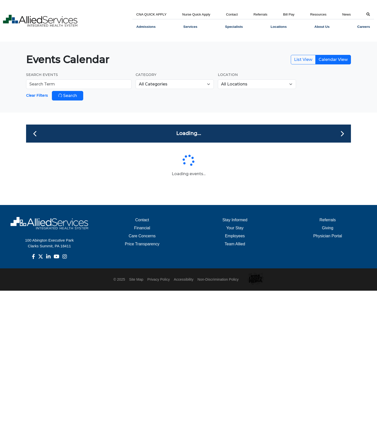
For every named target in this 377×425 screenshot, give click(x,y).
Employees (235, 236)
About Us (321, 27)
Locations (279, 27)
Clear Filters (37, 95)
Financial (142, 228)
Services (190, 27)
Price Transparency (142, 244)
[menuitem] (146, 26)
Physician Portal (327, 236)
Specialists (234, 27)
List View (303, 59)
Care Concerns (142, 236)
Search (67, 95)
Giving (327, 228)
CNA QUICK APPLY (151, 14)
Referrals (260, 14)
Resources (318, 14)
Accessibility (183, 279)
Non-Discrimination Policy (218, 279)
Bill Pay (288, 14)
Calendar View (333, 59)
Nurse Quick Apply (196, 14)
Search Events (42, 74)
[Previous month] (35, 134)
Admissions (146, 27)
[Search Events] (79, 84)
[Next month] (342, 134)
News (346, 14)
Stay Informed (234, 220)
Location (228, 74)
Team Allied (235, 244)
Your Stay (235, 228)
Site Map (136, 279)
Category (146, 74)
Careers (363, 27)
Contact (232, 14)
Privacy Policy (158, 279)
